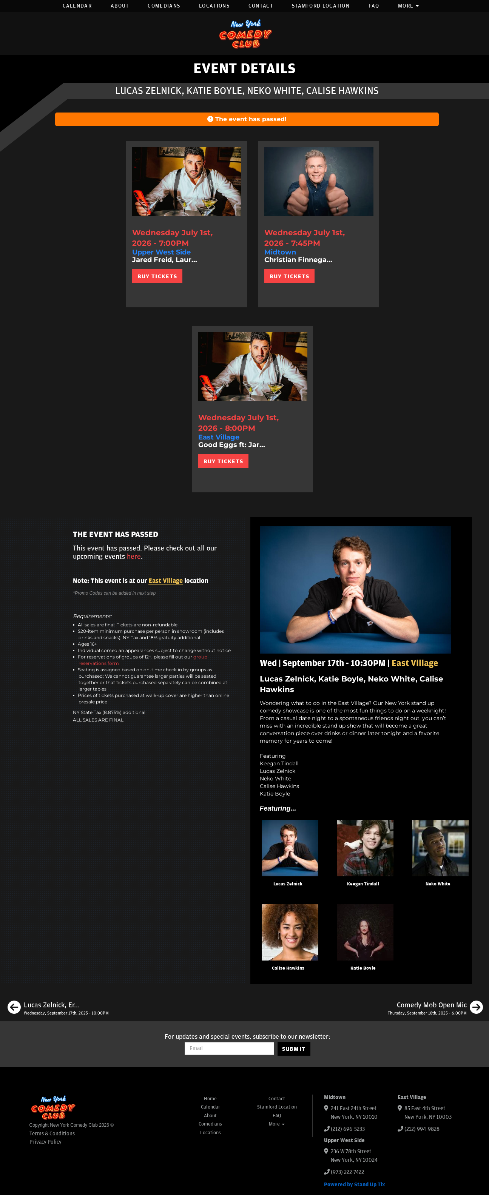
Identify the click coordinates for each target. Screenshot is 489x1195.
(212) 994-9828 (422, 1129)
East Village (165, 581)
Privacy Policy (45, 1142)
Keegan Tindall (363, 884)
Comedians (164, 6)
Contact (260, 6)
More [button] (408, 6)
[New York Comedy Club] (244, 33)
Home (210, 1099)
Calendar (77, 6)
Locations (214, 6)
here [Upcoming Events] (134, 556)
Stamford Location (321, 6)
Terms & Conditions (52, 1133)
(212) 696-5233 (348, 1129)
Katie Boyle (363, 968)
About (120, 6)
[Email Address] (229, 1048)
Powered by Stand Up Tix (354, 1184)
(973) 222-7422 (347, 1172)
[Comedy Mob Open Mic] (435, 1008)
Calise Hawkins (288, 968)
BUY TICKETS (157, 276)
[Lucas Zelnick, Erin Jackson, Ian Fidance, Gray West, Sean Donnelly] (58, 1008)
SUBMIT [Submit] (294, 1048)
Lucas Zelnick (287, 884)
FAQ (374, 6)
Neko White (438, 884)
